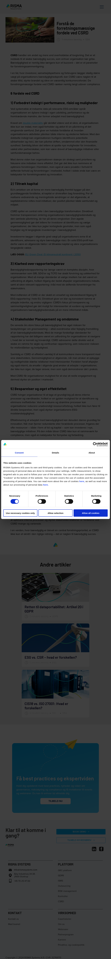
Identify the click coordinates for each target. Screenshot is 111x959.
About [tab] (92, 452)
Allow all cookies (90, 513)
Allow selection (55, 513)
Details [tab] (55, 452)
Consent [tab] (19, 452)
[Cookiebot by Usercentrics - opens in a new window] (95, 444)
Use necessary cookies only (20, 513)
